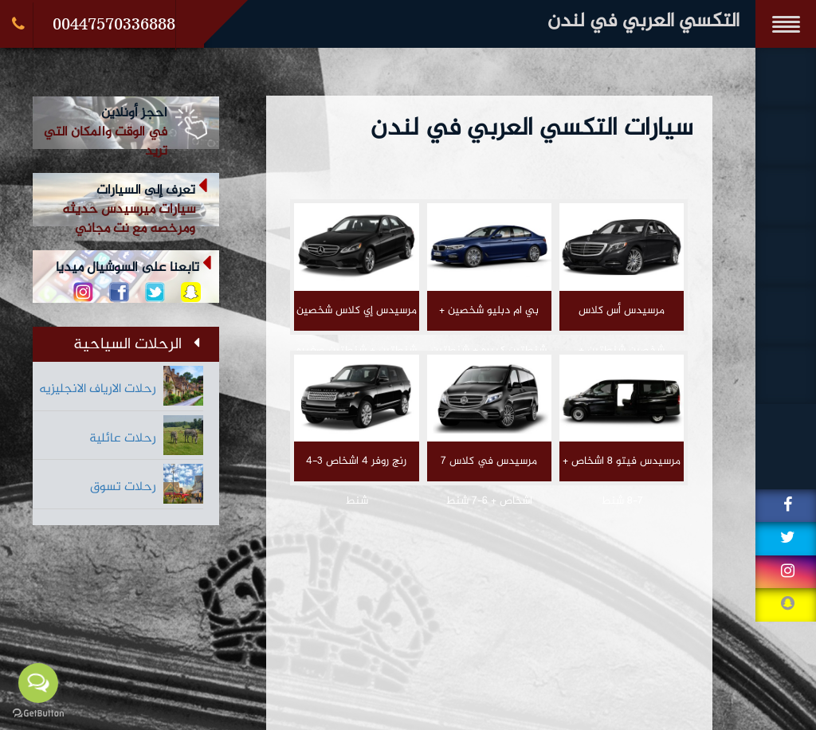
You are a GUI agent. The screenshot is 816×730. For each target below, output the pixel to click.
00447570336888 (114, 23)
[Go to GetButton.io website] (38, 713)
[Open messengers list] (38, 683)
